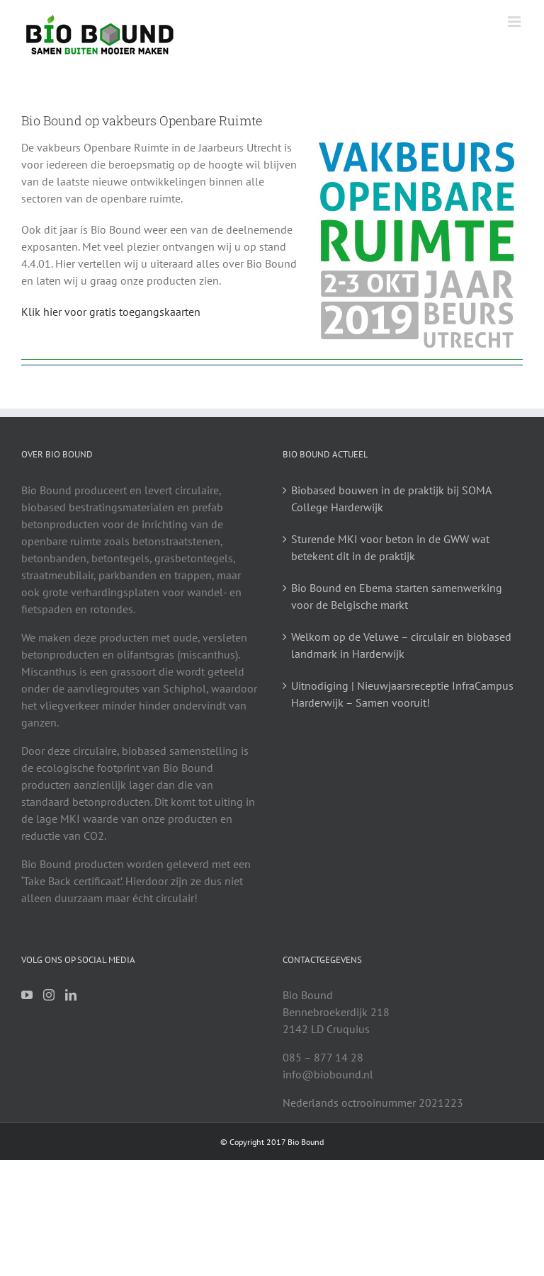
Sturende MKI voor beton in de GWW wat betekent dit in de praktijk (390, 547)
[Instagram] (49, 995)
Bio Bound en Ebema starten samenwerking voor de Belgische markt (396, 596)
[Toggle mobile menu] (515, 21)
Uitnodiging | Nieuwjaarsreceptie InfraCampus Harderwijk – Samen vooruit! (402, 694)
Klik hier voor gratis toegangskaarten (110, 311)
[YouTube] (27, 995)
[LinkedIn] (70, 995)
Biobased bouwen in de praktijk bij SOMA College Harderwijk (391, 498)
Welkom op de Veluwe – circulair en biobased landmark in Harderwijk (401, 645)
